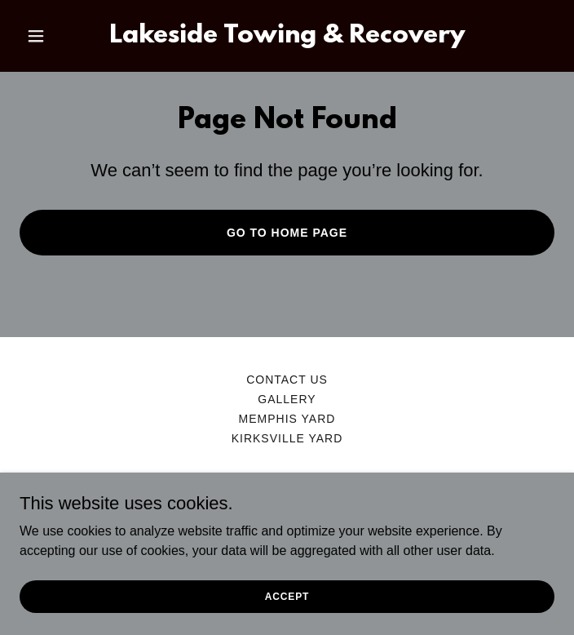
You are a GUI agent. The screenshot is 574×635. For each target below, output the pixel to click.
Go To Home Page (287, 232)
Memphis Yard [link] (287, 418)
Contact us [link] (287, 379)
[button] (59, 36)
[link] (287, 38)
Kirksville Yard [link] (287, 438)
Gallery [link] (287, 399)
